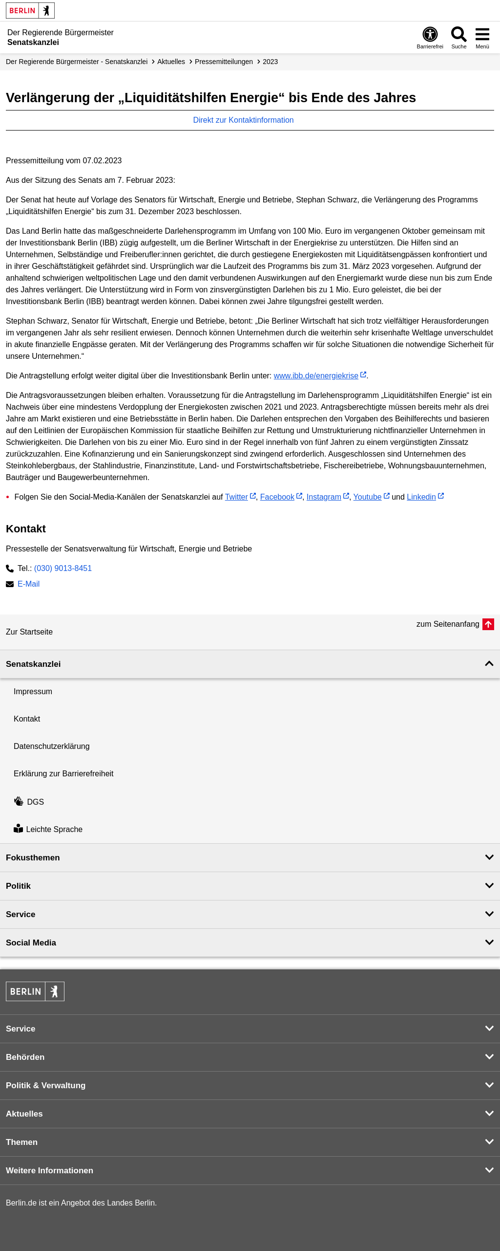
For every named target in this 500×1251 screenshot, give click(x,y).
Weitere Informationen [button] (49, 1170)
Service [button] (21, 914)
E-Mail (29, 585)
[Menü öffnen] (482, 37)
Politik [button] (18, 886)
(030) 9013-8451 (63, 568)
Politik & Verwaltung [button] (45, 1085)
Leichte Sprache (48, 829)
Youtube (368, 497)
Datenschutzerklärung (52, 746)
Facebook (277, 497)
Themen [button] (22, 1142)
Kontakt (27, 719)
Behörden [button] (25, 1057)
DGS (29, 802)
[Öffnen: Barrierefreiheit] (430, 37)
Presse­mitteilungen (224, 62)
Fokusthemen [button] (33, 857)
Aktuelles (171, 62)
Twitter (236, 497)
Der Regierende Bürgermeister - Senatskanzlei (76, 62)
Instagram (324, 497)
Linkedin (421, 497)
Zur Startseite (29, 632)
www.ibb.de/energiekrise (316, 376)
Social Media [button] (31, 942)
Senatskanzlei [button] (33, 664)
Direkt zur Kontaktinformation (248, 120)
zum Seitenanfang (448, 624)
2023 (270, 62)
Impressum (33, 691)
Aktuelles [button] (24, 1114)
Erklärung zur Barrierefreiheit (64, 773)
